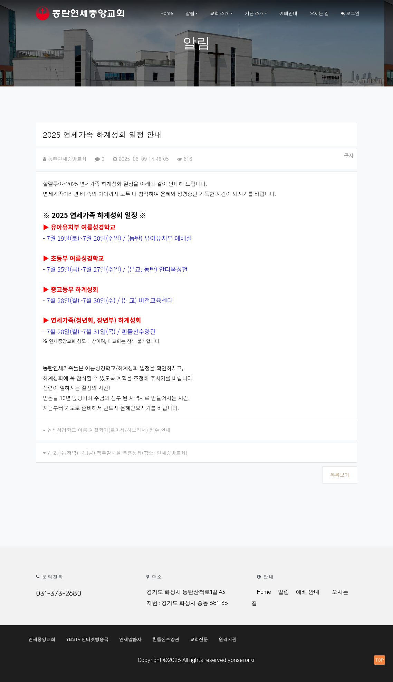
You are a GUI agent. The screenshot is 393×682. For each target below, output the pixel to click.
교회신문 (199, 639)
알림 (189, 13)
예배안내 (288, 13)
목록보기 (339, 474)
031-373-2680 (58, 593)
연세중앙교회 (41, 639)
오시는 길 (319, 13)
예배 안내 (307, 592)
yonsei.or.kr (241, 660)
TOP (379, 660)
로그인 (350, 13)
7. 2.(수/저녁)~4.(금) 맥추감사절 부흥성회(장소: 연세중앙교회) (117, 452)
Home (167, 13)
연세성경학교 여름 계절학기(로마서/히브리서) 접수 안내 (109, 429)
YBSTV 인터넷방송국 (87, 639)
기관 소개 (254, 13)
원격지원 (228, 639)
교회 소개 (219, 13)
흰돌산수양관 (165, 639)
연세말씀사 (130, 639)
